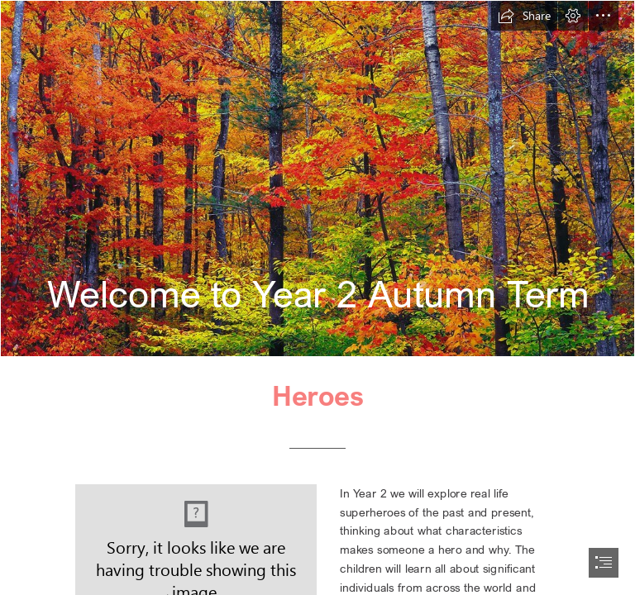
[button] (524, 16)
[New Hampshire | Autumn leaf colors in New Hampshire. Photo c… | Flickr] (317, 178)
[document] (317, 297)
